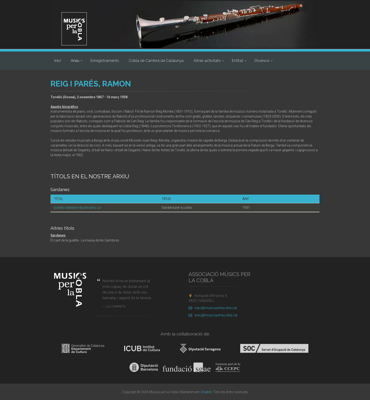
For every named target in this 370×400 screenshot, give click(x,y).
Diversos (261, 60)
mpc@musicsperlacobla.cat (213, 308)
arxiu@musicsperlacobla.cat (213, 315)
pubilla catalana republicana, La (77, 207)
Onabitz (206, 392)
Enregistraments (104, 60)
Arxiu (75, 60)
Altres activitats (207, 60)
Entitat (237, 60)
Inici (57, 60)
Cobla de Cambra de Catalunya (156, 60)
